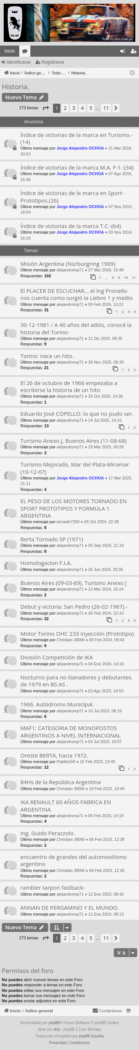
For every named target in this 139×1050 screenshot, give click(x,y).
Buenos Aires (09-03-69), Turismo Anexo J (73, 582)
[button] (45, 108)
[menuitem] (107, 1011)
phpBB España (91, 1036)
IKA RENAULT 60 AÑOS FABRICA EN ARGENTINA (65, 805)
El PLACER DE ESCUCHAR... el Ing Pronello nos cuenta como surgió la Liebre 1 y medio (76, 294)
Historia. (15, 86)
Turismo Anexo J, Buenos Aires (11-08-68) (73, 440)
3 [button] (73, 107)
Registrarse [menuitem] (135, 53)
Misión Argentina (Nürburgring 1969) (67, 263)
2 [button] (65, 107)
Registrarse (53, 62)
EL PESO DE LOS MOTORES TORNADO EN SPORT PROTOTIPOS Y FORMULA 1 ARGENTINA (73, 508)
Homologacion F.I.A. (46, 562)
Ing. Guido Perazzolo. (47, 833)
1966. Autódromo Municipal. (57, 704)
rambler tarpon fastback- (52, 887)
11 (134, 277)
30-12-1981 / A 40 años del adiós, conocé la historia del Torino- (76, 328)
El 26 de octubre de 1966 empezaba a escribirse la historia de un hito (69, 386)
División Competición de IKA (56, 657)
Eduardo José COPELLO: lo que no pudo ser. (76, 413)
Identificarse (19, 62)
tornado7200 (68, 521)
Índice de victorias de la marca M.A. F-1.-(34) (76, 167)
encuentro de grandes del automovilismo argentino (73, 860)
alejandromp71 (70, 270)
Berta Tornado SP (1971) (51, 539)
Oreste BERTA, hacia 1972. (54, 755)
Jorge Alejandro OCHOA (80, 148)
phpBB (54, 1023)
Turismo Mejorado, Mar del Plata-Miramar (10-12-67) (74, 468)
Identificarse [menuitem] (124, 53)
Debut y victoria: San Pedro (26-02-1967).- (73, 606)
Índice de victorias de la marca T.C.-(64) (70, 226)
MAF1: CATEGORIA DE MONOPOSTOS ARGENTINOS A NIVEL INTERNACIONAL (70, 731)
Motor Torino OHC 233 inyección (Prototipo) (77, 633)
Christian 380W (71, 640)
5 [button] (90, 107)
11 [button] (106, 107)
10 (126, 277)
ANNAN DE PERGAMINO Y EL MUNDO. (69, 907)
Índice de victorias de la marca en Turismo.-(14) (76, 138)
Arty (56, 1029)
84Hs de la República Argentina (60, 782)
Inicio (9, 51)
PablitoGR (66, 761)
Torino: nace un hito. (47, 356)
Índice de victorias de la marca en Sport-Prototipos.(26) (72, 196)
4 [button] (82, 107)
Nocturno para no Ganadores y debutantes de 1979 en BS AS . (76, 680)
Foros (26, 53)
